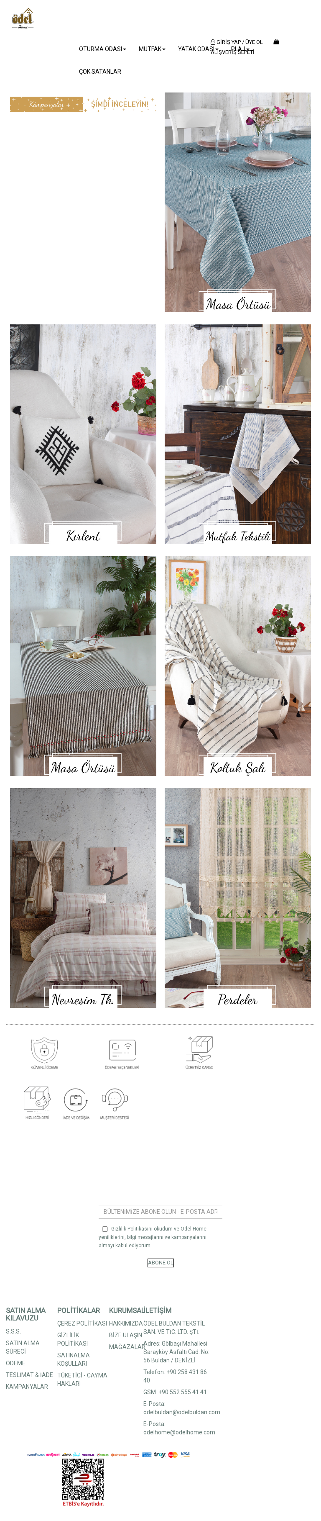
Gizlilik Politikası (129, 1229)
